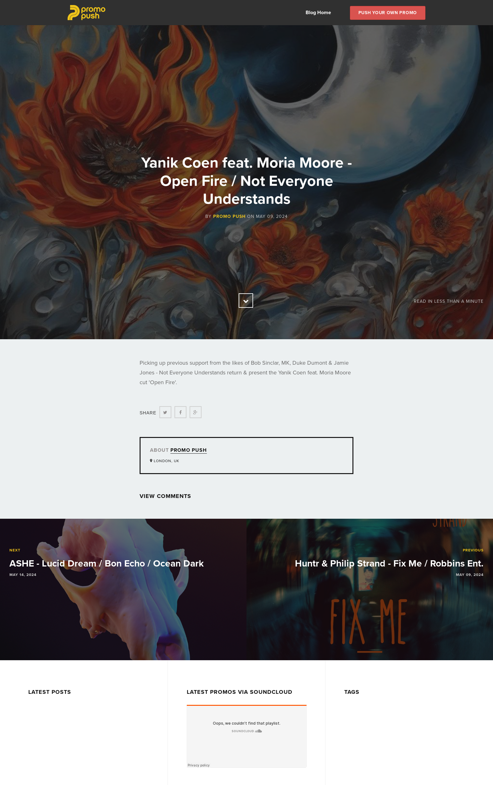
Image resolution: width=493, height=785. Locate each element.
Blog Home (318, 12)
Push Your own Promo (387, 12)
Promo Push (229, 216)
